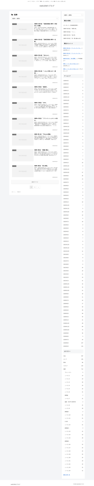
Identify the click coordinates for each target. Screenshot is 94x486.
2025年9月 (73, 104)
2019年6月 (73, 343)
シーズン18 (74, 451)
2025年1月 (73, 123)
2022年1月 (73, 241)
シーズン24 (74, 471)
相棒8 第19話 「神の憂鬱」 (69, 58)
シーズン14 (74, 435)
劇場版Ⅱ (74, 412)
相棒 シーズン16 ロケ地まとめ (70, 63)
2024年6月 (73, 146)
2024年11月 (73, 130)
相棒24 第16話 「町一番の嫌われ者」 (72, 38)
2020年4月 (73, 310)
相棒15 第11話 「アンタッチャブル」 (72, 48)
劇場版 (74, 395)
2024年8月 (73, 140)
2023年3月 (73, 195)
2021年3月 (73, 274)
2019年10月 (73, 330)
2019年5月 (73, 346)
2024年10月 (73, 133)
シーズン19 (74, 454)
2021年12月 (73, 245)
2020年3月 (73, 313)
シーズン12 (74, 425)
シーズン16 (74, 444)
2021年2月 (73, 277)
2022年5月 (73, 228)
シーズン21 (74, 461)
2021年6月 (73, 264)
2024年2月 (73, 159)
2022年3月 (73, 235)
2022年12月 (73, 205)
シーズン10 (74, 415)
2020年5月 (73, 307)
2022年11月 (73, 209)
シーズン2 (74, 379)
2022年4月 (73, 232)
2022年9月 (73, 215)
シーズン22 (74, 464)
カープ (73, 359)
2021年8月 (73, 258)
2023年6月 (73, 186)
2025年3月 (73, 117)
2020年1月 (73, 320)
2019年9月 (73, 333)
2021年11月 (73, 248)
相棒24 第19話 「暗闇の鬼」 (70, 28)
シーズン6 (74, 392)
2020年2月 (73, 317)
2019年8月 (73, 336)
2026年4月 (73, 81)
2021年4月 (73, 271)
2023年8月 (73, 179)
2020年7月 (73, 300)
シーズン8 (74, 405)
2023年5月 (73, 189)
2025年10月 (73, 100)
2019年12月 (73, 323)
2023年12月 (73, 166)
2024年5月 (73, 150)
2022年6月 (73, 225)
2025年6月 (73, 113)
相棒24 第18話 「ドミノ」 (69, 31)
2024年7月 (73, 143)
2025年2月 (73, 120)
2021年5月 (73, 268)
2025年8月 (73, 107)
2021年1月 (73, 281)
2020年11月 (73, 287)
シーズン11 (74, 418)
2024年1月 (73, 163)
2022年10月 (73, 212)
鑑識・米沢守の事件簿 (74, 402)
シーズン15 (74, 438)
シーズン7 (74, 399)
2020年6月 (73, 304)
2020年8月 (73, 297)
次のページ (35, 182)
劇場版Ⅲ (74, 428)
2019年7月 (73, 340)
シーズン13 (74, 431)
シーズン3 (74, 382)
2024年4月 (73, 153)
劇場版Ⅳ (74, 441)
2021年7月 (73, 261)
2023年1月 (73, 202)
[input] (34, 18)
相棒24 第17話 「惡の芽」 (69, 35)
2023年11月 (73, 169)
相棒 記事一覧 (66, 474)
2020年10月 (73, 291)
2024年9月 (73, 136)
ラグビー (73, 366)
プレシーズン (74, 372)
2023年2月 (73, 199)
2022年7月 (73, 222)
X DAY (74, 422)
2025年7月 (73, 110)
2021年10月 (73, 251)
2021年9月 (73, 254)
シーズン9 (74, 408)
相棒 (73, 369)
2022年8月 (73, 218)
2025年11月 (73, 97)
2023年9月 (73, 176)
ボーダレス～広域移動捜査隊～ (71, 25)
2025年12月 (73, 94)
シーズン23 (74, 467)
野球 (73, 363)
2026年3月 (73, 84)
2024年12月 (73, 127)
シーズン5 (74, 389)
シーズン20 (74, 458)
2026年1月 (73, 91)
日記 (73, 356)
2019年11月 (73, 327)
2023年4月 (73, 192)
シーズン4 (74, 386)
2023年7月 (73, 182)
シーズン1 (74, 376)
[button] (57, 18)
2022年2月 (73, 238)
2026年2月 (73, 87)
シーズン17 (74, 448)
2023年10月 (73, 172)
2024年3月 (73, 156)
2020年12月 (73, 284)
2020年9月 (73, 294)
